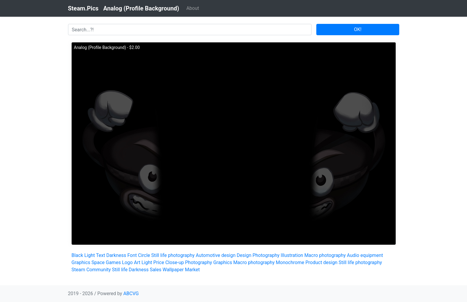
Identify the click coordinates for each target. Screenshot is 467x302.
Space (98, 262)
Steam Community (91, 269)
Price (158, 262)
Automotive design (215, 255)
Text (100, 255)
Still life (119, 269)
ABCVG (131, 293)
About (192, 8)
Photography (265, 255)
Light (89, 255)
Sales (155, 269)
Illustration (292, 255)
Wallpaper (173, 269)
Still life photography (173, 255)
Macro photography (325, 255)
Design (244, 255)
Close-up (174, 262)
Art (137, 262)
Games (113, 262)
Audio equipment (365, 255)
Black (77, 255)
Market (192, 269)
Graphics (81, 262)
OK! (357, 29)
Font (132, 255)
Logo (127, 262)
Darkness (116, 255)
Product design (321, 262)
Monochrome (290, 262)
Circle (144, 255)
